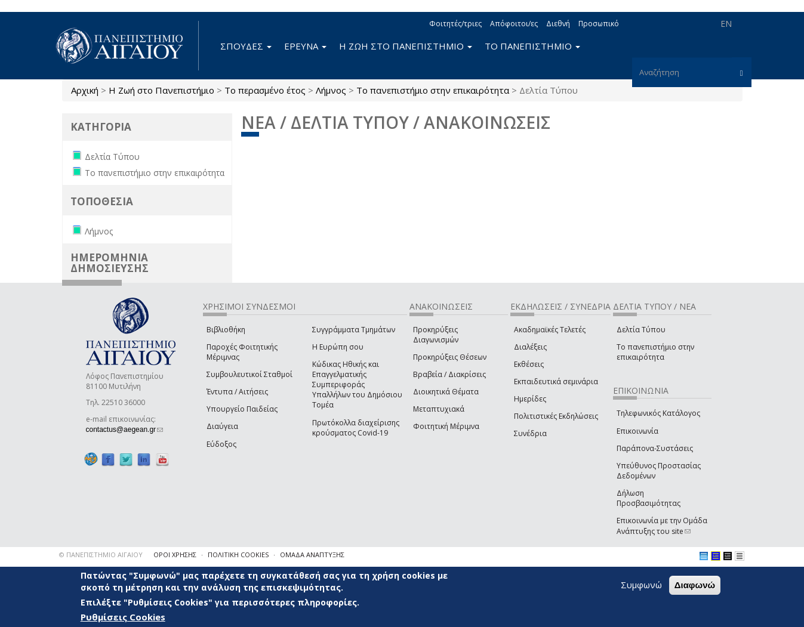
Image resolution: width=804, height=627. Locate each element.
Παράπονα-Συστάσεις (655, 448)
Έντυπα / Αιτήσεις (237, 392)
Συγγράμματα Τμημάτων (353, 330)
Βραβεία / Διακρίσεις (449, 374)
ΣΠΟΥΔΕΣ (246, 46)
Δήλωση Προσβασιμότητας (648, 498)
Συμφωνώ (641, 585)
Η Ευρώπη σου (338, 347)
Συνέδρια (530, 433)
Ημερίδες (530, 399)
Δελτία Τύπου (641, 330)
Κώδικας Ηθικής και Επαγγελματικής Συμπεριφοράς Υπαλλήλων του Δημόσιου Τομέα (357, 384)
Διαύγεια (222, 426)
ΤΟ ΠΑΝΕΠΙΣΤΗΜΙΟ (532, 46)
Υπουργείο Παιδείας (242, 409)
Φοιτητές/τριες (455, 23)
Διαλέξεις (530, 347)
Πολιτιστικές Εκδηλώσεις (556, 416)
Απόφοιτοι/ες (514, 23)
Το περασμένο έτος (265, 90)
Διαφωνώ (695, 585)
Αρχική (84, 90)
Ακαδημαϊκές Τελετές (550, 330)
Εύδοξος (221, 444)
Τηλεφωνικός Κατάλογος (658, 413)
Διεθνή (558, 23)
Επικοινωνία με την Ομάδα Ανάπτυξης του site (662, 525)
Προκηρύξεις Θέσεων (449, 357)
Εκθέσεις (529, 364)
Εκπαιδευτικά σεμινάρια (556, 381)
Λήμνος (331, 90)
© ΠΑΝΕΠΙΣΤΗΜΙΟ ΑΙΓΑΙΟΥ (101, 554)
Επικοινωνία (637, 431)
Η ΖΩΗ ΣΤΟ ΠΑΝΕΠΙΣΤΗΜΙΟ (405, 46)
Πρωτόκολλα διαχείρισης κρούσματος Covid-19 (355, 428)
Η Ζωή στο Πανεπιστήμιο (161, 90)
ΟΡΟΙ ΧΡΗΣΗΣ (174, 554)
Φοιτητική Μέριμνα (446, 426)
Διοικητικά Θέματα (446, 392)
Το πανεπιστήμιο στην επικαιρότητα (432, 90)
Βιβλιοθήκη (226, 330)
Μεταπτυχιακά (438, 409)
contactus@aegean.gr (125, 429)
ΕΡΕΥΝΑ (305, 46)
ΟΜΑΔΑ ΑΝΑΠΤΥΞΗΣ (312, 554)
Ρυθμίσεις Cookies (123, 617)
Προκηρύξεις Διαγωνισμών (435, 335)
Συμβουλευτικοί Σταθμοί (249, 374)
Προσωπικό (598, 23)
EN (726, 23)
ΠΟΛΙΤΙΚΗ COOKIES (238, 554)
